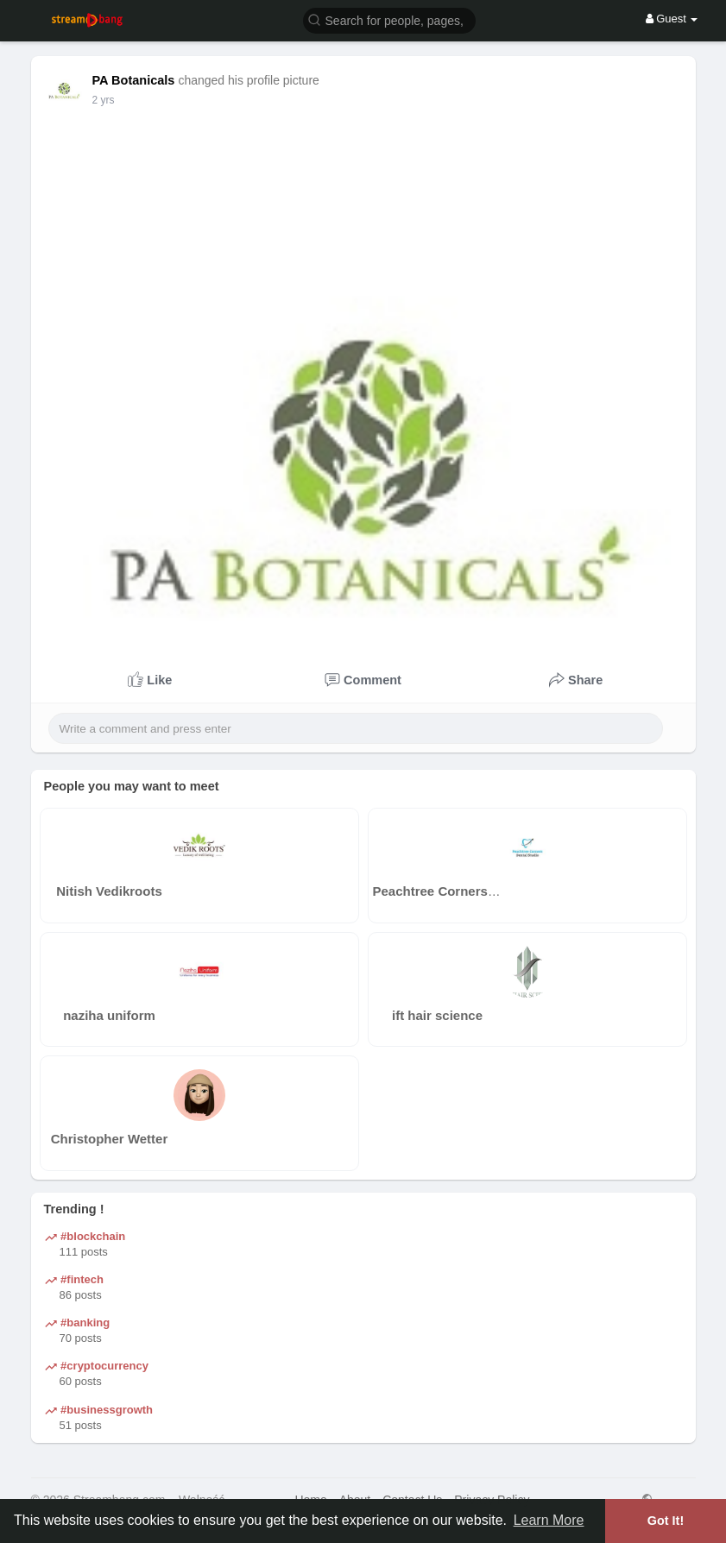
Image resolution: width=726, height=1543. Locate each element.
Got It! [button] (665, 1520)
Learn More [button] (549, 1520)
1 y (99, 100)
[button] (389, 19)
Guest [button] (672, 18)
